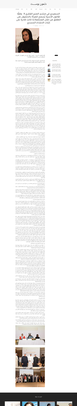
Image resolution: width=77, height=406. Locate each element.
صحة (59, 9)
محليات (46, 9)
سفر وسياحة (40, 9)
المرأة (22, 9)
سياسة (55, 9)
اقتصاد (36, 9)
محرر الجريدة (36, 25)
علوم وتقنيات (17, 9)
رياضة (50, 9)
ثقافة (31, 9)
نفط (26, 9)
